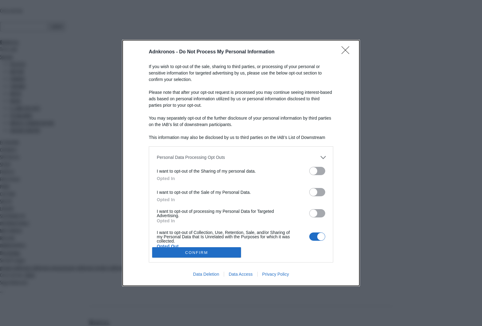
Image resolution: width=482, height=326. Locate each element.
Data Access (241, 274)
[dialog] (241, 163)
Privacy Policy (275, 274)
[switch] (317, 171)
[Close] (347, 52)
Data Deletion (206, 274)
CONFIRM (196, 252)
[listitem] (241, 157)
